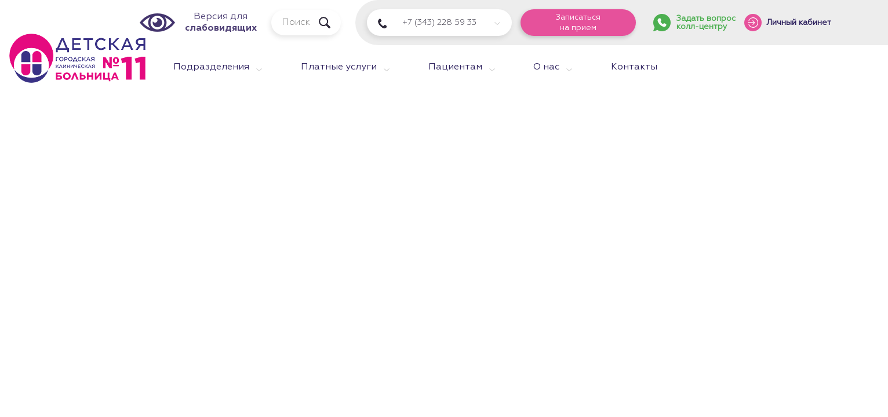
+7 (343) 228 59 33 (439, 23)
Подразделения (211, 67)
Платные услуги (339, 67)
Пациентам (455, 67)
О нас (546, 67)
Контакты (634, 67)
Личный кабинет (798, 23)
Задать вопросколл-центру (706, 22)
